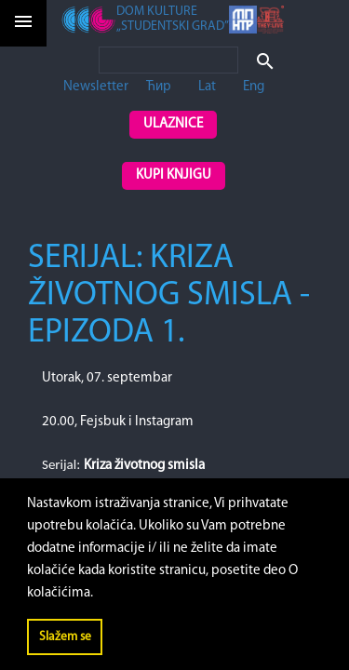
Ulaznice (173, 124)
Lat (207, 87)
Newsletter (95, 87)
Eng (253, 87)
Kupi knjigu (173, 175)
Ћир (158, 87)
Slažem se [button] (65, 637)
